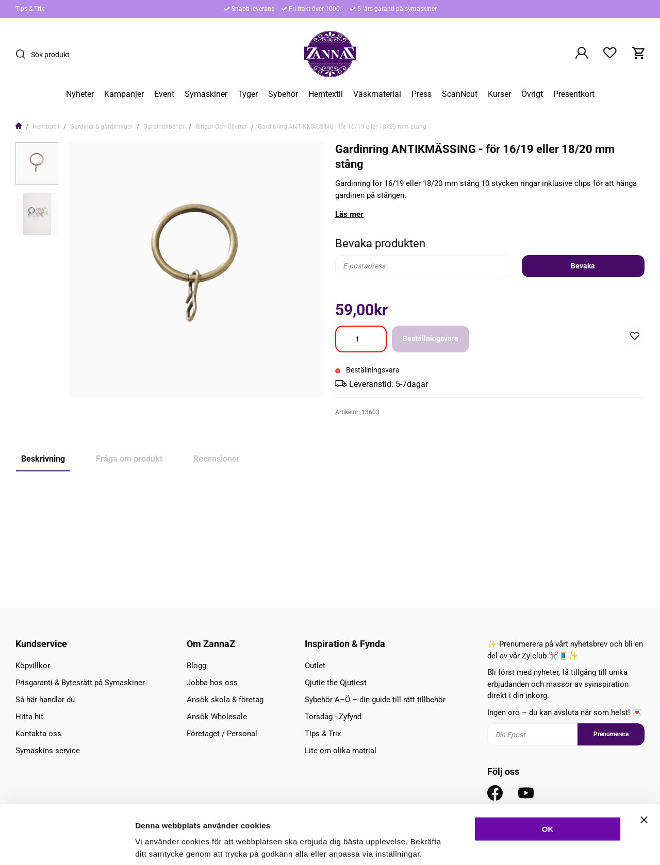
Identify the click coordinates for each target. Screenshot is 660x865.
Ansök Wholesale (217, 716)
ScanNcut (459, 94)
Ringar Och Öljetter (221, 126)
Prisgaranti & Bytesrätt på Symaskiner (80, 682)
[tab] (37, 163)
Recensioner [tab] (216, 459)
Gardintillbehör (164, 126)
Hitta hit (29, 716)
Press (421, 94)
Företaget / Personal (222, 733)
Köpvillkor (32, 665)
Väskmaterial (377, 94)
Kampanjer (124, 94)
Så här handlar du (45, 699)
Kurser (499, 94)
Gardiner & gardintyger (101, 126)
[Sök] (23, 54)
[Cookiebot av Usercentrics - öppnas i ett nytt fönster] (67, 845)
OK (548, 778)
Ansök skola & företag (225, 699)
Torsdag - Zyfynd (333, 716)
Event (164, 94)
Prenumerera (611, 734)
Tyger (248, 94)
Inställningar (560, 844)
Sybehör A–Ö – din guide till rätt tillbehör (375, 699)
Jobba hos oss (212, 682)
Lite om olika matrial (340, 750)
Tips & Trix (29, 8)
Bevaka (583, 266)
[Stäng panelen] (644, 769)
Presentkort (574, 94)
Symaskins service (47, 750)
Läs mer (349, 214)
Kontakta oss (38, 733)
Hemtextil (325, 94)
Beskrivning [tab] (43, 459)
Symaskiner (206, 94)
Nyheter (80, 94)
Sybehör (283, 94)
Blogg (196, 665)
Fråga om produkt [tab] (129, 459)
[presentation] (36, 163)
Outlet (315, 665)
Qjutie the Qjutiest (336, 682)
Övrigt (532, 94)
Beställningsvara (430, 338)
